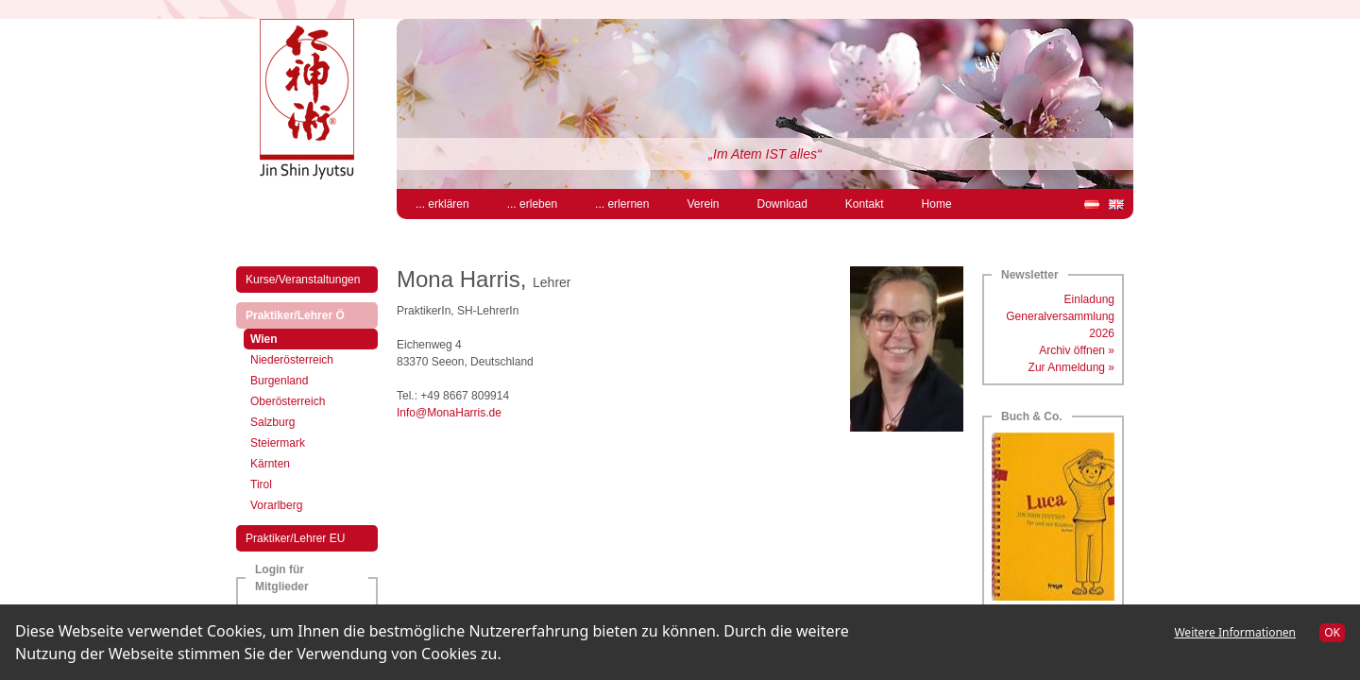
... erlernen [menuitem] (622, 204)
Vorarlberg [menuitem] (276, 505)
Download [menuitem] (781, 204)
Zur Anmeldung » (1071, 367)
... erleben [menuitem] (532, 204)
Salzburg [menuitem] (272, 422)
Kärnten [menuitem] (270, 463)
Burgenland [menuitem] (279, 380)
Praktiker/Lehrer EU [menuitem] (295, 538)
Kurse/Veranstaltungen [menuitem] (303, 279)
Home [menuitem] (937, 204)
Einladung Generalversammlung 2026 (1060, 316)
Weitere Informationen (1235, 632)
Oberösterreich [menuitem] (287, 401)
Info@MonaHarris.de (449, 412)
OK (1332, 632)
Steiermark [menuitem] (277, 443)
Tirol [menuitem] (261, 484)
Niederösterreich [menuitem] (291, 359)
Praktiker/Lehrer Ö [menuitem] (311, 314)
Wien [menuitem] (280, 338)
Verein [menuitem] (703, 204)
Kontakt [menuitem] (864, 204)
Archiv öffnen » (1076, 350)
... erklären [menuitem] (442, 204)
